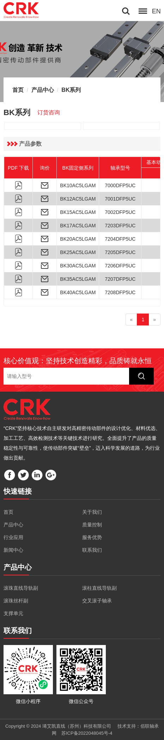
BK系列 (71, 90)
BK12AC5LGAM (78, 199)
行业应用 (13, 537)
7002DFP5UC (120, 212)
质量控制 (92, 524)
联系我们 (92, 550)
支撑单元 (13, 613)
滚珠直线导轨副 (21, 588)
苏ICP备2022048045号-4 (87, 733)
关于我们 (92, 512)
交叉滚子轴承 (97, 600)
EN (156, 11)
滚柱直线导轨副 (99, 588)
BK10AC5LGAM (78, 185)
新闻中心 (13, 550)
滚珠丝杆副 (16, 600)
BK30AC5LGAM (78, 265)
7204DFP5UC (120, 239)
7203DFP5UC (120, 225)
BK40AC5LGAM (78, 292)
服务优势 (92, 537)
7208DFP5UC (120, 292)
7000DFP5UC (120, 185)
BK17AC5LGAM (78, 225)
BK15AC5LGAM (78, 212)
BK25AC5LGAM (78, 252)
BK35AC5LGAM (78, 279)
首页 (18, 90)
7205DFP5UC (120, 252)
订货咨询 (48, 112)
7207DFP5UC (120, 279)
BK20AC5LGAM (78, 239)
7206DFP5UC (120, 265)
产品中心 (42, 90)
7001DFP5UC (120, 199)
